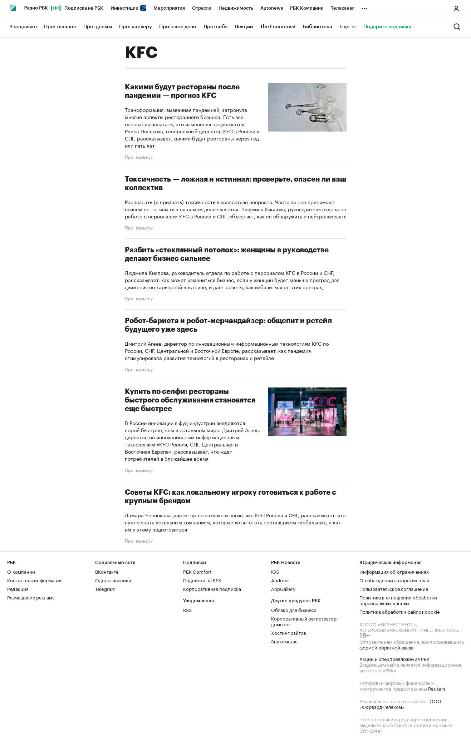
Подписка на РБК (83, 8)
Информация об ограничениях (394, 571)
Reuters (436, 688)
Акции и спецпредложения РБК (394, 658)
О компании (21, 571)
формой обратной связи (386, 647)
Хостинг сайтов (288, 632)
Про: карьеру (139, 156)
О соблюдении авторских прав (394, 579)
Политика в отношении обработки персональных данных (398, 599)
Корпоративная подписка (212, 588)
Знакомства (284, 640)
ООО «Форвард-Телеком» (400, 703)
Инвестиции (128, 8)
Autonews (271, 8)
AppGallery (283, 588)
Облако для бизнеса (294, 609)
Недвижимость (236, 8)
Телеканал (342, 8)
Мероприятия (169, 8)
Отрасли (201, 8)
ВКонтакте (106, 571)
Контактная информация (35, 579)
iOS (275, 571)
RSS (187, 609)
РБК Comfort (197, 571)
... (364, 6)
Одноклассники (113, 579)
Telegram (105, 588)
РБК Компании (307, 8)
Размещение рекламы (31, 597)
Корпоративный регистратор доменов (304, 620)
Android (280, 579)
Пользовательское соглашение (393, 588)
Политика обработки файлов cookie (399, 611)
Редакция (18, 588)
